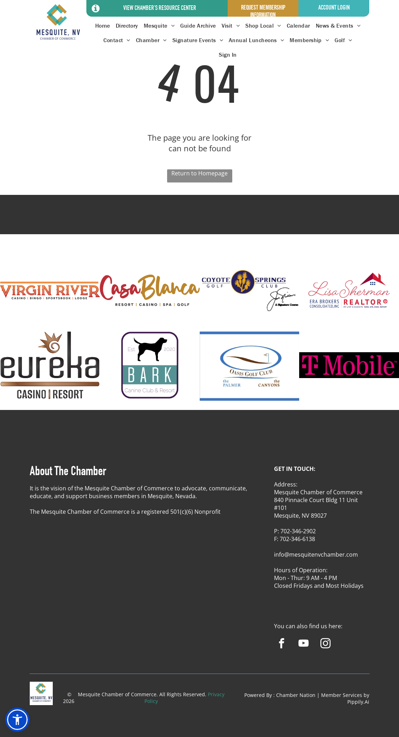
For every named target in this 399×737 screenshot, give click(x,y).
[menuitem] (102, 25)
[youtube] (303, 644)
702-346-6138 (297, 539)
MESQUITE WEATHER (199, 221)
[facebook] (281, 644)
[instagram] (325, 644)
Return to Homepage (199, 173)
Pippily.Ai (358, 701)
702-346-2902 (298, 531)
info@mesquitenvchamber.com (316, 554)
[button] (17, 719)
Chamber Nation (295, 695)
